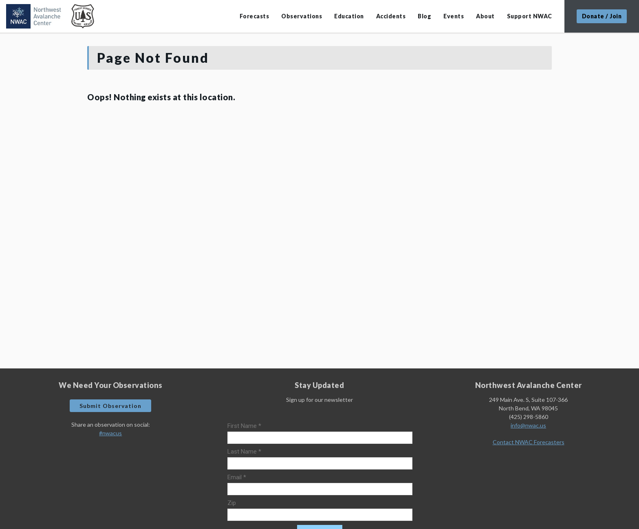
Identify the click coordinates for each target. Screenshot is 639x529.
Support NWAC (529, 16)
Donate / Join (602, 16)
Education (349, 16)
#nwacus (110, 433)
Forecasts (254, 16)
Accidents (391, 16)
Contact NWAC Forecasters (528, 442)
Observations (301, 16)
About (485, 16)
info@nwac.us (528, 425)
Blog (424, 16)
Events (453, 16)
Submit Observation (110, 405)
